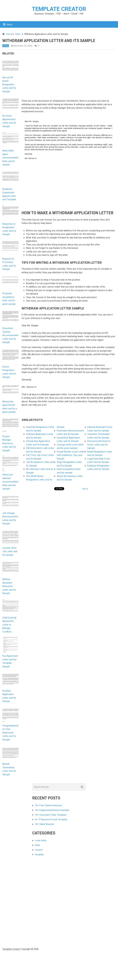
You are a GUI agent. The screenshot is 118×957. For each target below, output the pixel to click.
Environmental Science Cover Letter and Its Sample (98, 444)
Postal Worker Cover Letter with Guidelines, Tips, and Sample (71, 455)
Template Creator (59, 9)
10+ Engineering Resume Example (52, 810)
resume (39, 849)
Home (9, 34)
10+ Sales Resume (44, 824)
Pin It (85, 488)
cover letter (41, 840)
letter (17, 34)
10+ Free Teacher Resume (48, 805)
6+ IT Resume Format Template (51, 819)
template (39, 854)
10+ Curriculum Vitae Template (50, 814)
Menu (10, 24)
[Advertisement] (48, 75)
